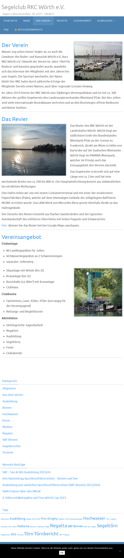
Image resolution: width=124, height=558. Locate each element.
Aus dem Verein (12, 395)
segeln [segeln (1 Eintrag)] (93, 527)
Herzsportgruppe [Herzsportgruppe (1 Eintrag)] (76, 519)
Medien (7, 427)
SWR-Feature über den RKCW (21, 491)
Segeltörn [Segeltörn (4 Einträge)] (107, 526)
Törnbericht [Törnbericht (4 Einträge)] (46, 534)
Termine (7, 452)
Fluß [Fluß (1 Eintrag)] (67, 519)
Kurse (6, 420)
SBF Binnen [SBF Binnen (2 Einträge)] (75, 526)
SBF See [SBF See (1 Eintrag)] (87, 527)
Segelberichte (11, 446)
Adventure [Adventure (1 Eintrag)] (5, 519)
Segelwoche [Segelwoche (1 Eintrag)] (5, 535)
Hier (4, 225)
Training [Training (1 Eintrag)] (20, 535)
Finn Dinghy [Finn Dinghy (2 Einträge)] (49, 519)
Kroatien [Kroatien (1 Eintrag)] (4, 527)
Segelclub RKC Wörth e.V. (33, 7)
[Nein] (120, 551)
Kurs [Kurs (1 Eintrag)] (10, 527)
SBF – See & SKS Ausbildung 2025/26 (26, 472)
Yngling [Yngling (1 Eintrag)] (66, 535)
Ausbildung (9, 401)
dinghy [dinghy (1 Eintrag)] (28, 519)
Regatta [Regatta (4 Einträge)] (58, 526)
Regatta (7, 433)
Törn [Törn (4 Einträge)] (28, 534)
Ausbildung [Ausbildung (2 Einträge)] (17, 519)
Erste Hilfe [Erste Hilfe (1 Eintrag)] (36, 519)
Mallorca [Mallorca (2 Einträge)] (23, 526)
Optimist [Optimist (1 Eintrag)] (40, 527)
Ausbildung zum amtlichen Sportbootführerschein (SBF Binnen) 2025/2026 (51, 485)
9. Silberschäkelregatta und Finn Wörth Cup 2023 (34, 498)
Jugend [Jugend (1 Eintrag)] (113, 519)
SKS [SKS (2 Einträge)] (13, 534)
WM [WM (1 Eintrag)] (60, 535)
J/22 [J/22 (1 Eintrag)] (107, 519)
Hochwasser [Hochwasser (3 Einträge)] (94, 518)
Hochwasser (10, 414)
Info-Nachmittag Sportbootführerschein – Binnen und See (40, 478)
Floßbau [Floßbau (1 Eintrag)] (61, 519)
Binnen (7, 407)
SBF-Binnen (10, 440)
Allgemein (9, 388)
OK (61, 553)
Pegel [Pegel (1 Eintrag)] (47, 527)
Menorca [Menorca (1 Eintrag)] (33, 527)
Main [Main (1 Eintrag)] (14, 527)
